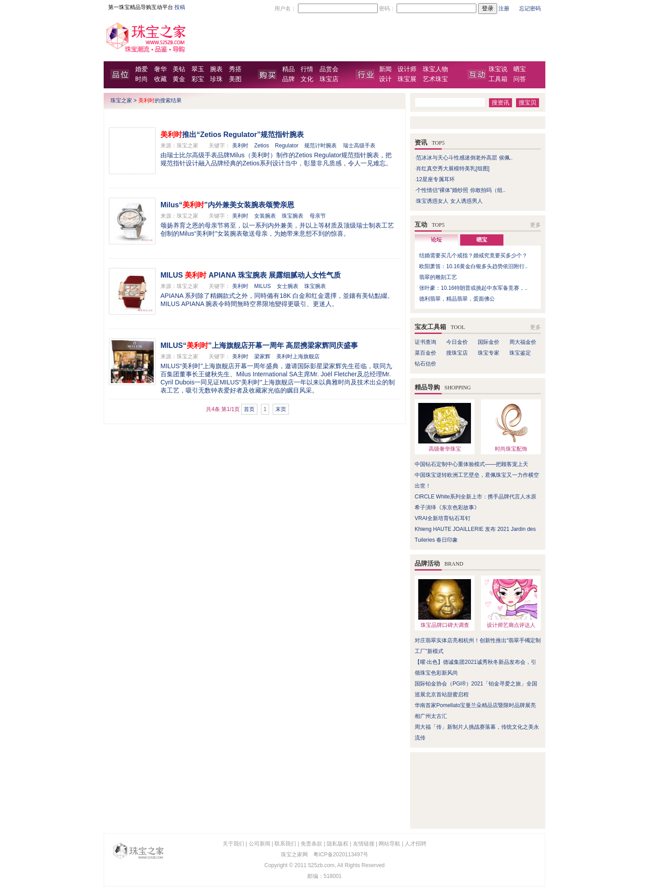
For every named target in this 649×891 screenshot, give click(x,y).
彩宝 (198, 79)
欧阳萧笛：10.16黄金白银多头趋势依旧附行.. (473, 266)
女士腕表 (287, 286)
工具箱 (498, 79)
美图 (235, 79)
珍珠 (216, 79)
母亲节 (318, 216)
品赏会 (329, 69)
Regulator (286, 145)
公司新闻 (259, 844)
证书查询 (425, 342)
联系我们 (285, 844)
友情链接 (364, 844)
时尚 (141, 79)
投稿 (179, 7)
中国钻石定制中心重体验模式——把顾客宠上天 (471, 464)
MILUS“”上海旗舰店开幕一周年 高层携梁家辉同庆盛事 (259, 345)
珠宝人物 (435, 69)
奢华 (160, 69)
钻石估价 (425, 364)
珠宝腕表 (292, 216)
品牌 (288, 79)
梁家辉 (262, 356)
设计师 (407, 69)
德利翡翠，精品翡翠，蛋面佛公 (457, 299)
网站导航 (389, 844)
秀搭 (235, 69)
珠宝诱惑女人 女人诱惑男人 (449, 201)
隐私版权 (337, 844)
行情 (307, 69)
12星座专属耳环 (435, 179)
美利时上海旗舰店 (298, 356)
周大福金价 (522, 342)
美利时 (240, 145)
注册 (503, 8)
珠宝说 (498, 69)
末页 (280, 409)
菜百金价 (425, 353)
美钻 (179, 69)
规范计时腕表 (320, 145)
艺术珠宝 (435, 79)
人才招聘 (415, 844)
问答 (519, 79)
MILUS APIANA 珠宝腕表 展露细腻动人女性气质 (250, 275)
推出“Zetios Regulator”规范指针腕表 (232, 134)
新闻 (385, 69)
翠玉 (198, 69)
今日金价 (457, 342)
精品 (288, 69)
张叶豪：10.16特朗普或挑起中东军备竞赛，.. (473, 288)
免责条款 (311, 844)
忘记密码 (530, 8)
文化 (307, 79)
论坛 (436, 240)
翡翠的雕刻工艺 (438, 277)
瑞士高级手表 (359, 145)
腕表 (216, 69)
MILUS (262, 286)
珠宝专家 (488, 353)
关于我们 (233, 844)
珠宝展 (407, 79)
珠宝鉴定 (520, 353)
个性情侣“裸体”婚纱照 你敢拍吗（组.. (460, 190)
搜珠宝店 (457, 353)
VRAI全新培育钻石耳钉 (443, 518)
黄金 (179, 79)
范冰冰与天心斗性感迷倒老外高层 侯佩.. (464, 158)
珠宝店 (329, 79)
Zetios (261, 145)
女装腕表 (265, 216)
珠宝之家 (121, 100)
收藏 (160, 79)
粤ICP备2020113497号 (341, 854)
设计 (385, 79)
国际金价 (488, 342)
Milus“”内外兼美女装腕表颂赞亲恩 (227, 205)
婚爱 (141, 69)
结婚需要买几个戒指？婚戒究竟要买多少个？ (473, 255)
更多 (535, 225)
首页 (249, 409)
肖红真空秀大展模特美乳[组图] (452, 168)
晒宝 (519, 69)
